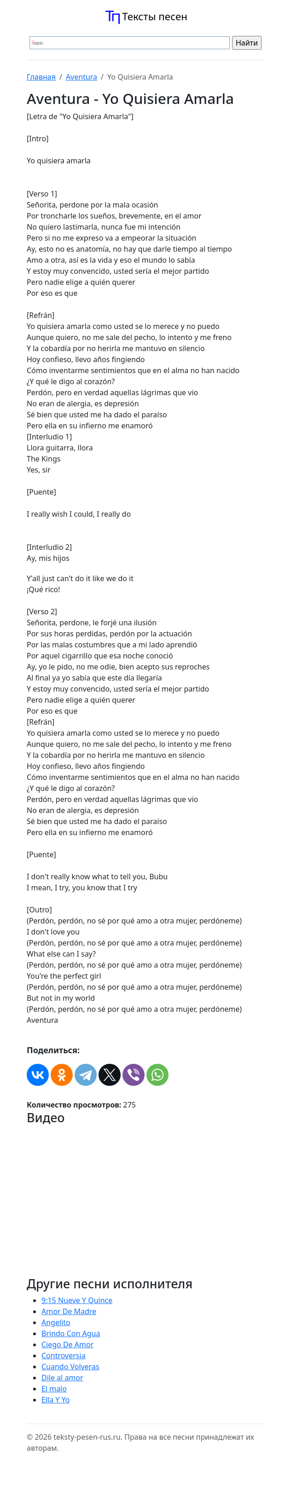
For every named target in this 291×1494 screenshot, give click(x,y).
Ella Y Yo (55, 1400)
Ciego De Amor (67, 1344)
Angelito (55, 1322)
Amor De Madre (68, 1311)
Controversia (63, 1355)
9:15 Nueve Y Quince (76, 1300)
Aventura (81, 77)
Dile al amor (62, 1378)
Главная (41, 77)
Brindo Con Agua (70, 1333)
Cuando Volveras (70, 1366)
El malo (54, 1389)
